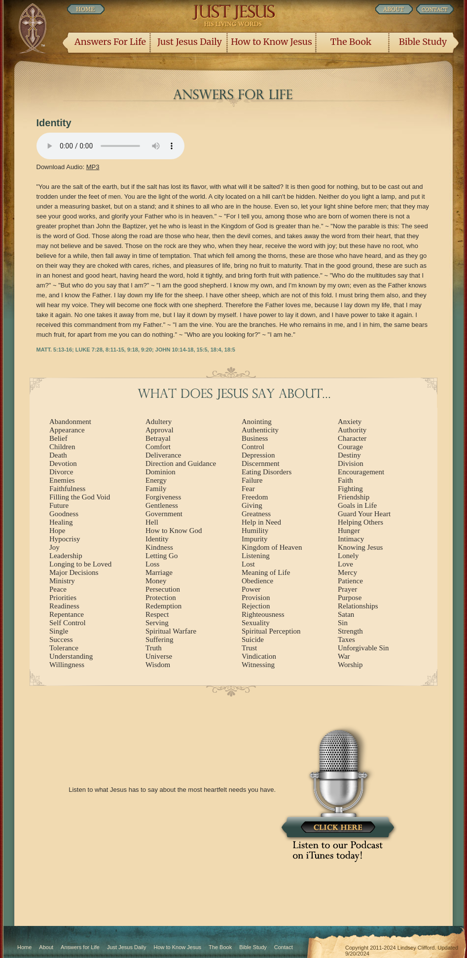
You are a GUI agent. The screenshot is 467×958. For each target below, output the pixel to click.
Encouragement (361, 472)
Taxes (346, 639)
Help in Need (261, 522)
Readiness (64, 606)
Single (58, 631)
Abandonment (70, 422)
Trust (249, 648)
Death (58, 455)
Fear (248, 489)
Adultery (158, 422)
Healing (60, 522)
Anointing (257, 422)
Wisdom (157, 665)
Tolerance (63, 648)
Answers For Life (110, 41)
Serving (157, 623)
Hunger (349, 530)
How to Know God (173, 530)
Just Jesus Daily (189, 41)
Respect (157, 614)
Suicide (253, 639)
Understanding (71, 656)
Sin (343, 623)
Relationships (358, 606)
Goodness (63, 514)
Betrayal (158, 438)
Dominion (160, 472)
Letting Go (161, 556)
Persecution (162, 589)
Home (24, 947)
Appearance (67, 430)
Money (156, 581)
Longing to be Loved (80, 564)
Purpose (349, 598)
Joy (54, 547)
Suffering (159, 639)
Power (251, 589)
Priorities (62, 598)
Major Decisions (74, 572)
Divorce (61, 472)
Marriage (159, 572)
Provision (256, 598)
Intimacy (351, 539)
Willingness (66, 665)
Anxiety (349, 422)
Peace (58, 589)
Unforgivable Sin (363, 648)
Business (255, 438)
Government (163, 514)
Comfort (158, 447)
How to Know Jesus (271, 41)
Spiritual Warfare (170, 631)
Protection (160, 598)
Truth (153, 648)
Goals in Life (357, 505)
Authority (352, 430)
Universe (158, 656)
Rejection (256, 606)
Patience (350, 581)
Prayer (347, 589)
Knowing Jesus (360, 547)
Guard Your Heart (364, 514)
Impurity (255, 539)
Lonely (348, 556)
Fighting (350, 489)
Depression (258, 455)
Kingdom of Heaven (272, 547)
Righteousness (263, 614)
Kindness (159, 547)
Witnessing (258, 665)
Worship (350, 665)
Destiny (349, 455)
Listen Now (110, 146)
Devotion (63, 463)
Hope (57, 530)
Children (62, 447)
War (344, 656)
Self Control (67, 623)
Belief (58, 438)
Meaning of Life (266, 572)
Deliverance (163, 455)
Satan (346, 614)
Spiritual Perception (271, 631)
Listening (256, 556)
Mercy (347, 572)
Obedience (257, 581)
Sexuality (256, 623)
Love (345, 564)
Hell (151, 522)
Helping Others (360, 522)
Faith (345, 480)
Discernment (261, 463)
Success (61, 639)
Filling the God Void (79, 497)
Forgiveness (163, 497)
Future (59, 505)
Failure (252, 480)
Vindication (259, 656)
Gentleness (161, 505)
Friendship (353, 497)
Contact (283, 947)
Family (156, 489)
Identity (157, 539)
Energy (156, 480)
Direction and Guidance (180, 463)
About (46, 947)
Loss (152, 564)
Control (253, 447)
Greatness (256, 514)
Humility (255, 530)
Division (350, 463)
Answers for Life (80, 947)
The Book (350, 41)
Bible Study (423, 41)
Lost (248, 564)
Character (352, 438)
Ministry (62, 581)
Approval (159, 430)
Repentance (66, 614)
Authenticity (260, 430)
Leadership (65, 556)
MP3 (93, 167)
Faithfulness (67, 489)
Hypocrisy (64, 539)
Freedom (255, 497)
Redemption (163, 606)
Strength (350, 631)
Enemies (62, 480)
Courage (350, 447)
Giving (252, 505)
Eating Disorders (266, 472)
